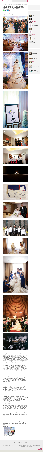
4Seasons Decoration (35, 25)
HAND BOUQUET (34, 24)
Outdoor (33, 65)
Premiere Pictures (34, 15)
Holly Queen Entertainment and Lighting (34, 39)
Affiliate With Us (11, 445)
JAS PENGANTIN (34, 21)
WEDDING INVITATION (34, 34)
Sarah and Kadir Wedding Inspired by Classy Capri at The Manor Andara (35, 67)
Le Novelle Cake (34, 28)
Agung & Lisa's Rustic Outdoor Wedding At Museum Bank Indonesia (35, 63)
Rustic (33, 61)
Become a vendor (7, 445)
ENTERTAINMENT (34, 37)
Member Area (4, 445)
